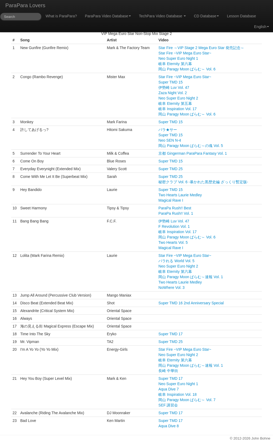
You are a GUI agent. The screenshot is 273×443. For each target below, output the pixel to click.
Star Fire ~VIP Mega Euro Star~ (184, 53)
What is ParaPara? (61, 16)
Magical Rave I (170, 200)
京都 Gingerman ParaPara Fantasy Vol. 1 (192, 153)
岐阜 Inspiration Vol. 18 (177, 394)
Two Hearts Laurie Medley (180, 195)
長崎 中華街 (168, 371)
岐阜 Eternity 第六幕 (175, 64)
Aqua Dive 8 (168, 426)
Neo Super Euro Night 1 (178, 58)
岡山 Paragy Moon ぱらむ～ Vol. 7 (186, 400)
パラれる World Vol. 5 (176, 261)
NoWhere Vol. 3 (171, 287)
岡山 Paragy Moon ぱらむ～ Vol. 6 (186, 69)
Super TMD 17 (170, 334)
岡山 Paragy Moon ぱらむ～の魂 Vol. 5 (190, 145)
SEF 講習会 (168, 405)
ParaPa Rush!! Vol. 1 (175, 213)
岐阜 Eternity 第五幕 (175, 103)
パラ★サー (167, 129)
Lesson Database (241, 16)
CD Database (206, 16)
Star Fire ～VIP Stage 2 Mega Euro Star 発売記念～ (201, 48)
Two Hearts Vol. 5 (173, 242)
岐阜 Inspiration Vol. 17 (177, 109)
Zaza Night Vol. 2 (172, 93)
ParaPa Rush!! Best (174, 208)
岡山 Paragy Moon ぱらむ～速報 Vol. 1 (190, 277)
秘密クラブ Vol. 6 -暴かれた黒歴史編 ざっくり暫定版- (203, 182)
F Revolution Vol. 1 (174, 226)
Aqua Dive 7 (168, 389)
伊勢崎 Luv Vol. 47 (173, 87)
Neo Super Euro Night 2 (178, 98)
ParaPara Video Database (108, 16)
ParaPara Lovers (25, 5)
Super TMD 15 (170, 82)
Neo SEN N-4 (169, 140)
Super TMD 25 (170, 169)
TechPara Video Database (162, 16)
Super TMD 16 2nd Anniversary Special (191, 303)
